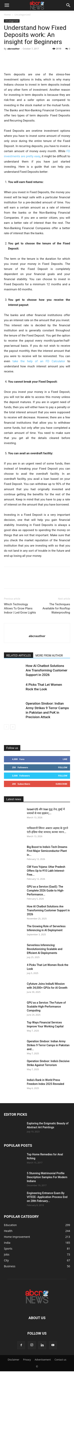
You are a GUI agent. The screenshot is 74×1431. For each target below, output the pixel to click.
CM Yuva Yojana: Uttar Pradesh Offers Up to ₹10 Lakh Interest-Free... (46, 914)
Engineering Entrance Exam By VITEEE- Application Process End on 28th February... (47, 1240)
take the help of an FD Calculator (38, 405)
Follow (62, 810)
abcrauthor (13, 48)
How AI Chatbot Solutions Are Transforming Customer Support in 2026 (46, 713)
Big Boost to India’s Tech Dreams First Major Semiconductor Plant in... (47, 894)
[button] (6, 5)
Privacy (27, 1403)
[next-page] (12, 770)
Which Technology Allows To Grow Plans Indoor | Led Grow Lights (20, 652)
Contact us (60, 1403)
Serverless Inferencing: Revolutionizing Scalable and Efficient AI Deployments (44, 992)
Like (65, 802)
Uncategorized (22, 14)
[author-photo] (37, 673)
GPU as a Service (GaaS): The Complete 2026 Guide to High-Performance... (45, 934)
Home (7, 14)
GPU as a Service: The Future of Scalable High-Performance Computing (46, 1050)
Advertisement (43, 1403)
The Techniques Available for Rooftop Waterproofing (56, 652)
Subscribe (61, 827)
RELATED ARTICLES (18, 699)
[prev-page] (6, 770)
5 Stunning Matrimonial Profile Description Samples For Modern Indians (47, 1220)
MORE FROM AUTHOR (49, 699)
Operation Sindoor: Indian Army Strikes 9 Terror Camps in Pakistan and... (48, 1088)
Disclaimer (13, 1403)
